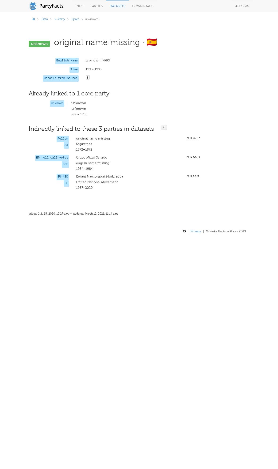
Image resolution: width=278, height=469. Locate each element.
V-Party (59, 19)
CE (66, 183)
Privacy (195, 231)
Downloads (142, 6)
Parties (96, 6)
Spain (75, 19)
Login (242, 6)
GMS (65, 164)
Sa (66, 145)
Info (79, 6)
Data (45, 19)
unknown (57, 103)
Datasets (117, 6)
